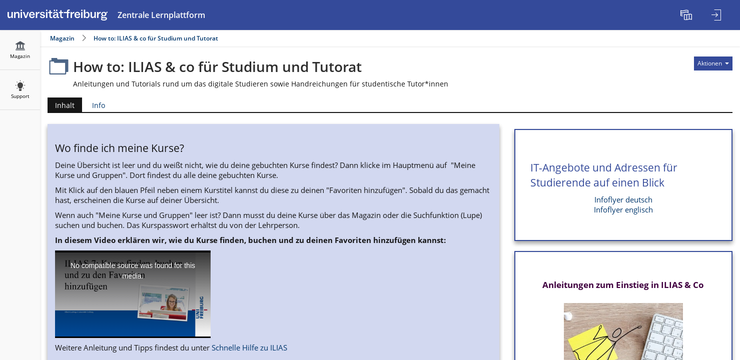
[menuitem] (687, 15)
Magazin (62, 38)
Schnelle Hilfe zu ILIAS (249, 347)
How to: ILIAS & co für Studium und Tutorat (156, 38)
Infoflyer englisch (623, 209)
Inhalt (61, 105)
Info (98, 105)
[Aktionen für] (713, 63)
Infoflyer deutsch (623, 199)
